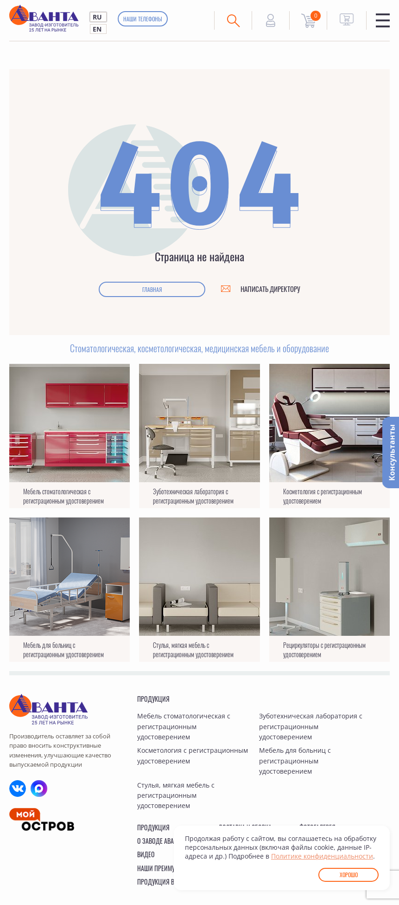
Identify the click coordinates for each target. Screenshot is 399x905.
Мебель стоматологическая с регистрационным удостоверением (183, 726)
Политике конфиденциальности (322, 856)
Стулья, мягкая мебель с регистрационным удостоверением (176, 795)
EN (97, 29)
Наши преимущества (166, 868)
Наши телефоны (142, 19)
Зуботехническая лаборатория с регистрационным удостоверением (310, 726)
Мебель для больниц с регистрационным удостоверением (295, 761)
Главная (152, 289)
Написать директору (270, 289)
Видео (146, 854)
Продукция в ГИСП (163, 881)
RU (97, 17)
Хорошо (349, 875)
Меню (383, 20)
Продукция (153, 699)
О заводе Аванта (160, 841)
